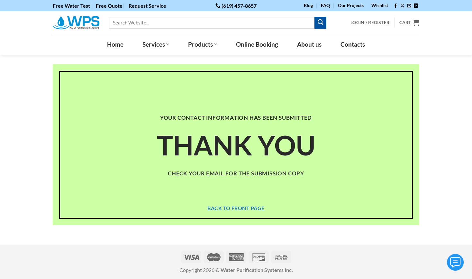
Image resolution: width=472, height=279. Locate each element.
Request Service (147, 6)
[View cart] (409, 22)
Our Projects (351, 5)
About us (309, 44)
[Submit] (320, 23)
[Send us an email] (409, 6)
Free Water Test (71, 6)
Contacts (352, 44)
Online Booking (257, 44)
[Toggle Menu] (455, 262)
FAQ (325, 5)
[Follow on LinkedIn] (416, 6)
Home (115, 44)
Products (202, 44)
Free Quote (109, 6)
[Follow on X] (402, 6)
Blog (308, 5)
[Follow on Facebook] (396, 6)
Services (155, 44)
